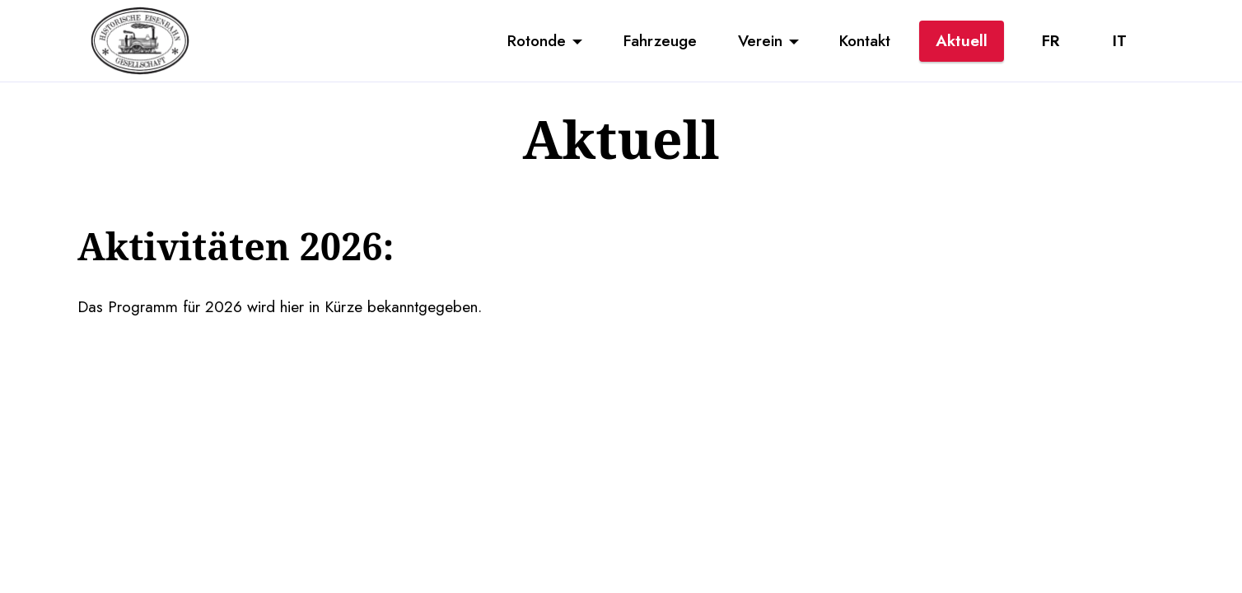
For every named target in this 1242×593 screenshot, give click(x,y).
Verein (760, 40)
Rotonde (536, 40)
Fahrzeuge (660, 40)
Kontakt (864, 40)
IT (1120, 40)
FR (1050, 40)
